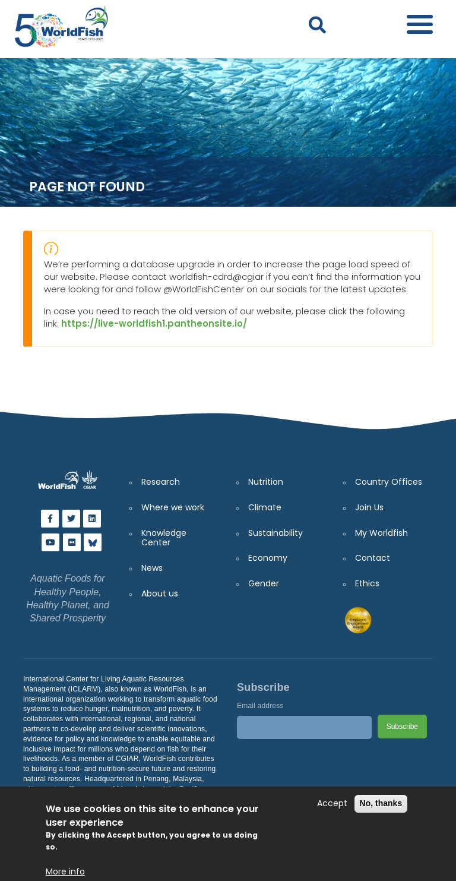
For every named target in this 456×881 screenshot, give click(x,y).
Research (160, 482)
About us (159, 593)
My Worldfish (381, 533)
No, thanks (381, 803)
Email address (260, 706)
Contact (372, 558)
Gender (263, 583)
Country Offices (388, 482)
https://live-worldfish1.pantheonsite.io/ (154, 323)
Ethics (367, 583)
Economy (267, 558)
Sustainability (275, 533)
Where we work (172, 507)
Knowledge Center (163, 538)
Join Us (369, 507)
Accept (332, 803)
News (152, 568)
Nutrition (265, 482)
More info (65, 871)
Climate (264, 507)
